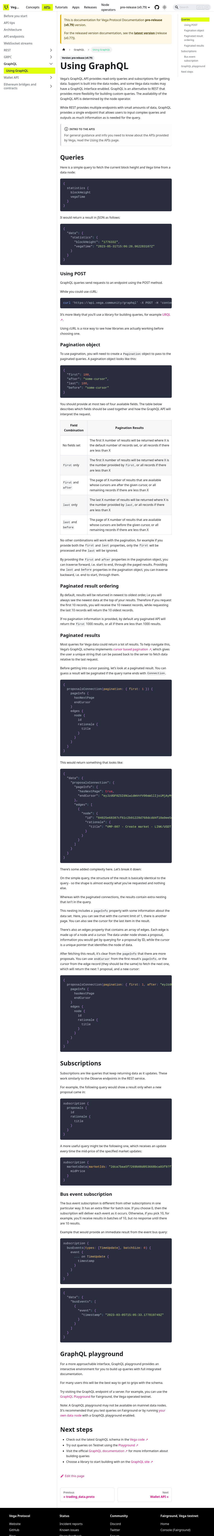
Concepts (32, 7)
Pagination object (194, 30)
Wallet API (11, 77)
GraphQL (10, 64)
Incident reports (71, 1524)
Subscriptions (188, 51)
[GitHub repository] (156, 7)
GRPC (8, 57)
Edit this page (72, 1476)
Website (15, 1524)
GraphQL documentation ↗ (108, 1451)
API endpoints (14, 36)
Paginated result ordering (193, 38)
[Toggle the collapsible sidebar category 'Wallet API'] (51, 77)
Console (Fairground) (175, 1530)
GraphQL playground (193, 66)
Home (164, 1524)
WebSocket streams (18, 43)
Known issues (69, 1530)
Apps (75, 7)
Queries (185, 19)
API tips (9, 23)
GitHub (14, 1530)
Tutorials (61, 7)
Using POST (190, 25)
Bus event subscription (191, 58)
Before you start (15, 16)
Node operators (108, 7)
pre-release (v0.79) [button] (133, 7)
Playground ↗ (128, 1445)
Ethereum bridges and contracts (20, 86)
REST (7, 50)
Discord (115, 1524)
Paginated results (194, 45)
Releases (90, 7)
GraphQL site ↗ (142, 1462)
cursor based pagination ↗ (132, 649)
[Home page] (63, 50)
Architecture (13, 30)
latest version (144, 33)
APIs (47, 7)
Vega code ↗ (139, 1439)
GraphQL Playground (75, 1396)
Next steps (187, 71)
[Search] (192, 7)
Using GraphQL (17, 71)
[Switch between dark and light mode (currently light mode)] (164, 7)
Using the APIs (100, 140)
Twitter (115, 1530)
